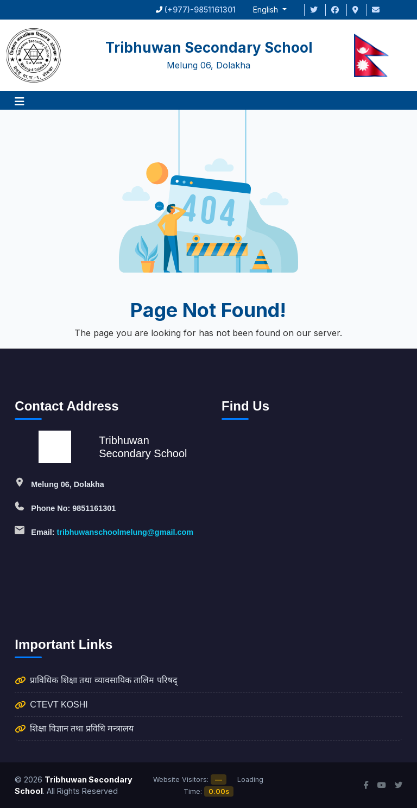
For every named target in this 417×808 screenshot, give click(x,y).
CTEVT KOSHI (58, 704)
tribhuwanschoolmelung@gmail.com (125, 532)
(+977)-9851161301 (200, 9)
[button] (19, 100)
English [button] (266, 9)
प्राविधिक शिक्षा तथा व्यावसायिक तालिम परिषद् (103, 680)
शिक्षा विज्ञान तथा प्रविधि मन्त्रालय (82, 728)
